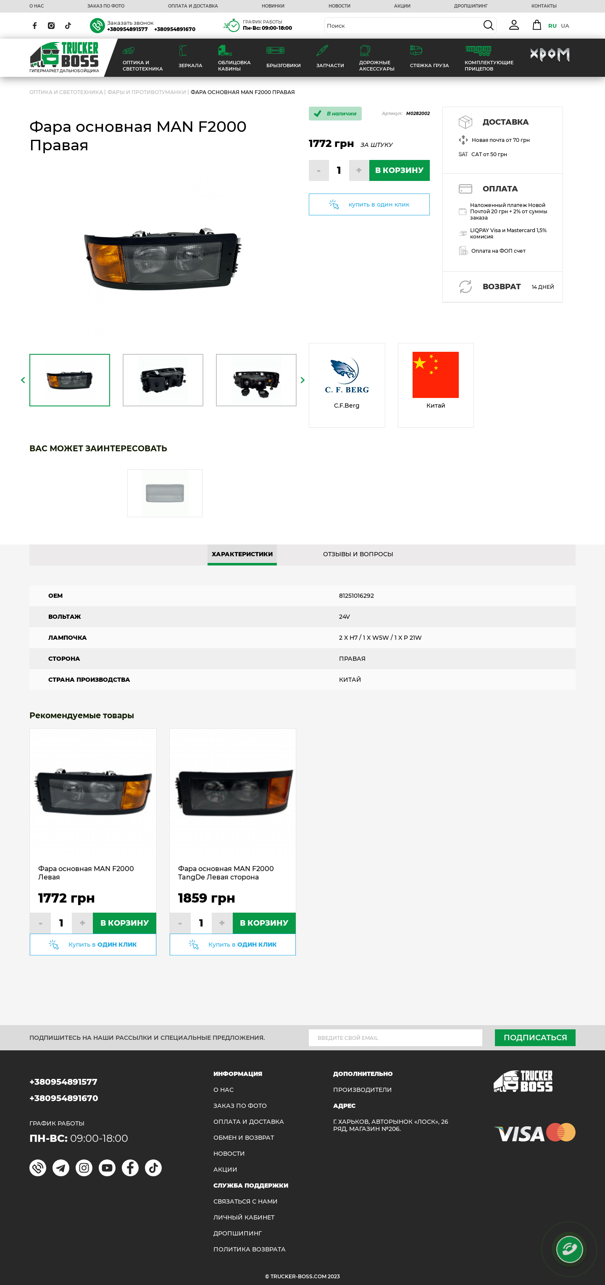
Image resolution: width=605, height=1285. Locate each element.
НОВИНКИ (273, 6)
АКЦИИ (402, 6)
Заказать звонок (130, 22)
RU (552, 25)
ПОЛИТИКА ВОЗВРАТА (249, 1249)
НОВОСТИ (339, 6)
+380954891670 (174, 29)
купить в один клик (379, 204)
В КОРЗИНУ (399, 170)
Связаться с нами (245, 1201)
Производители (362, 1090)
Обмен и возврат (243, 1137)
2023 (334, 1276)
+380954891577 (127, 29)
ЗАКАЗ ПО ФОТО (105, 6)
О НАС (36, 6)
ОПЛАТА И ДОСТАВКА (193, 6)
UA (565, 25)
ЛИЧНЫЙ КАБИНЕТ (243, 1217)
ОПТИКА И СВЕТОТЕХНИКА (66, 92)
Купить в (102, 944)
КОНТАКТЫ (544, 6)
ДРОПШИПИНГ (471, 6)
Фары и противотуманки (147, 92)
